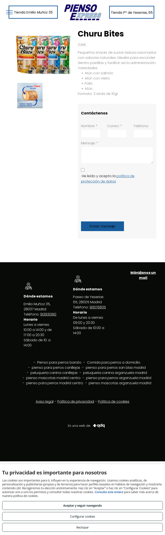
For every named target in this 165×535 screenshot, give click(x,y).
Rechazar (82, 527)
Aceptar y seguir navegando (82, 505)
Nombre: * (89, 125)
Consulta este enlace (109, 492)
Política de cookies (113, 401)
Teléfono (140, 125)
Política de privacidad (75, 401)
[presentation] (98, 201)
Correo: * (114, 125)
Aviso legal (44, 401)
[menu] (9, 12)
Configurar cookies (82, 516)
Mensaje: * (89, 143)
